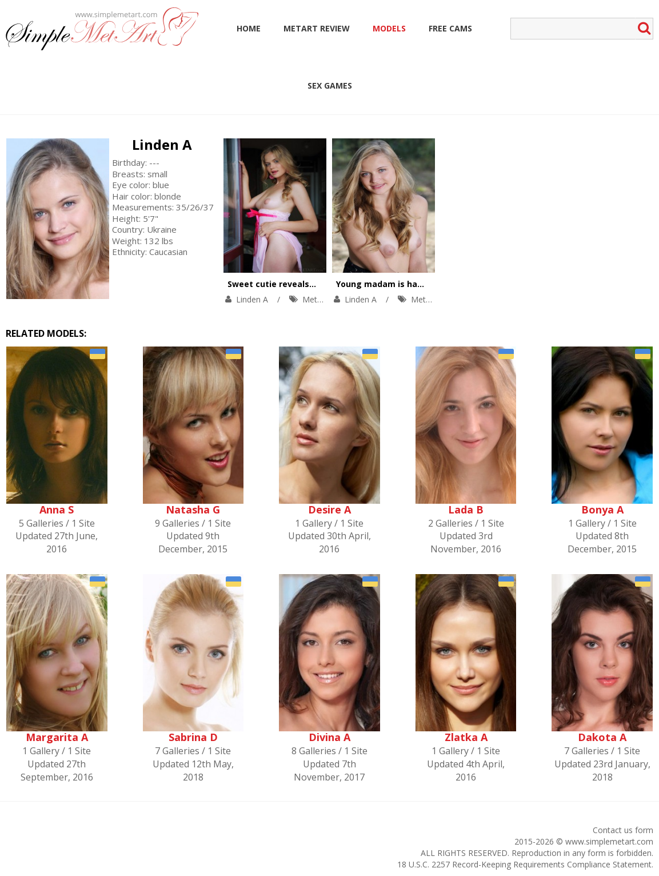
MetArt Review (316, 28)
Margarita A (57, 737)
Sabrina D (193, 737)
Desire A (329, 509)
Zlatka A (466, 737)
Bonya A (602, 509)
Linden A (162, 144)
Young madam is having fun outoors (411, 283)
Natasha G (193, 509)
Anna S (56, 509)
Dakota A (602, 737)
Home (249, 28)
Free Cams (450, 28)
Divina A (329, 737)
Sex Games (329, 85)
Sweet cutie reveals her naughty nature (310, 283)
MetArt (315, 299)
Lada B (466, 509)
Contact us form (623, 830)
